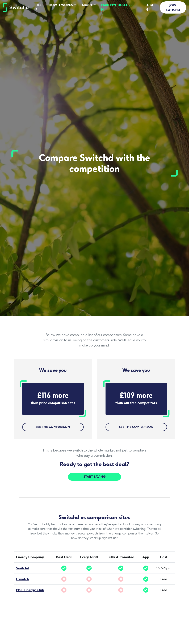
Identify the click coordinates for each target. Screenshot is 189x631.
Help (38, 7)
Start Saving (94, 476)
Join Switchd (173, 7)
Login (149, 7)
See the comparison (53, 427)
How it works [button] (61, 5)
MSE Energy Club (30, 590)
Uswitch (22, 579)
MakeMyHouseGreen (117, 7)
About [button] (87, 5)
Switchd (22, 568)
